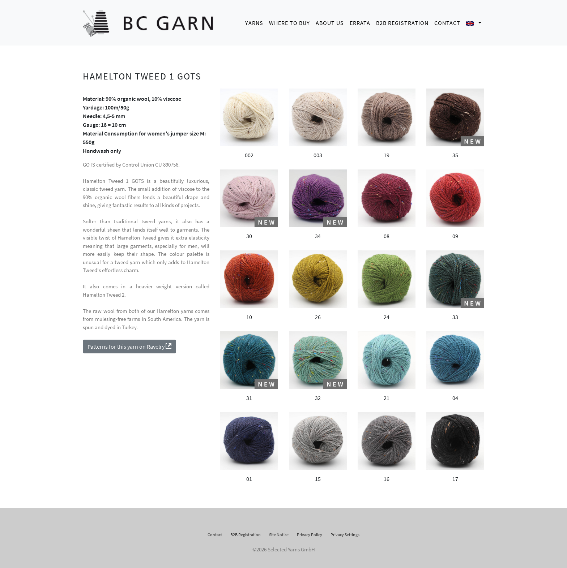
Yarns (254, 21)
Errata (360, 21)
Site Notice (279, 532)
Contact (447, 21)
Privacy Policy (309, 532)
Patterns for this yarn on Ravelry (129, 344)
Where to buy (289, 21)
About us (330, 21)
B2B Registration (402, 21)
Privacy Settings (345, 532)
